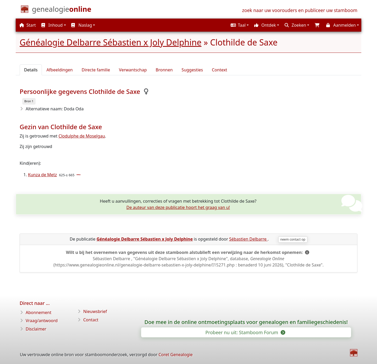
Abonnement (38, 312)
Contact (90, 320)
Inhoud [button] (52, 25)
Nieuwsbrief (95, 311)
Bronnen (164, 70)
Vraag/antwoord (42, 320)
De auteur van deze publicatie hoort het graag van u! (178, 207)
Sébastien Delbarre (248, 239)
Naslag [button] (81, 25)
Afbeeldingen (59, 70)
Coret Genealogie (175, 354)
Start (27, 25)
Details (30, 70)
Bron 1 (29, 101)
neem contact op (292, 239)
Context (219, 70)
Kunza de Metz (42, 175)
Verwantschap (133, 70)
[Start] (61, 10)
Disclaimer (36, 329)
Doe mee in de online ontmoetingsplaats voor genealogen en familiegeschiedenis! (246, 322)
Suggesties (192, 70)
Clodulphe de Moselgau (82, 136)
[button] (239, 25)
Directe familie (96, 70)
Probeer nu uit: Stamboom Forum (245, 332)
